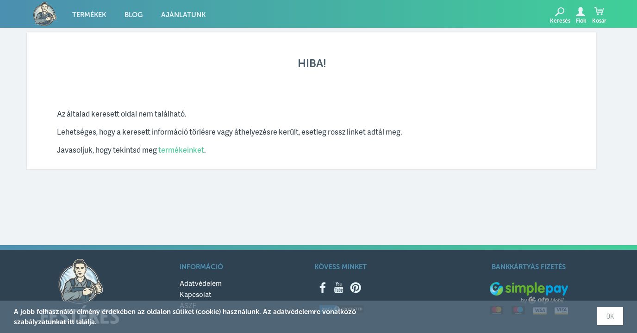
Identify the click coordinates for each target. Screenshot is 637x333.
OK (610, 316)
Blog (134, 15)
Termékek (89, 15)
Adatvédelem (201, 283)
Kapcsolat (196, 294)
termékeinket (181, 149)
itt (71, 322)
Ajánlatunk (183, 15)
